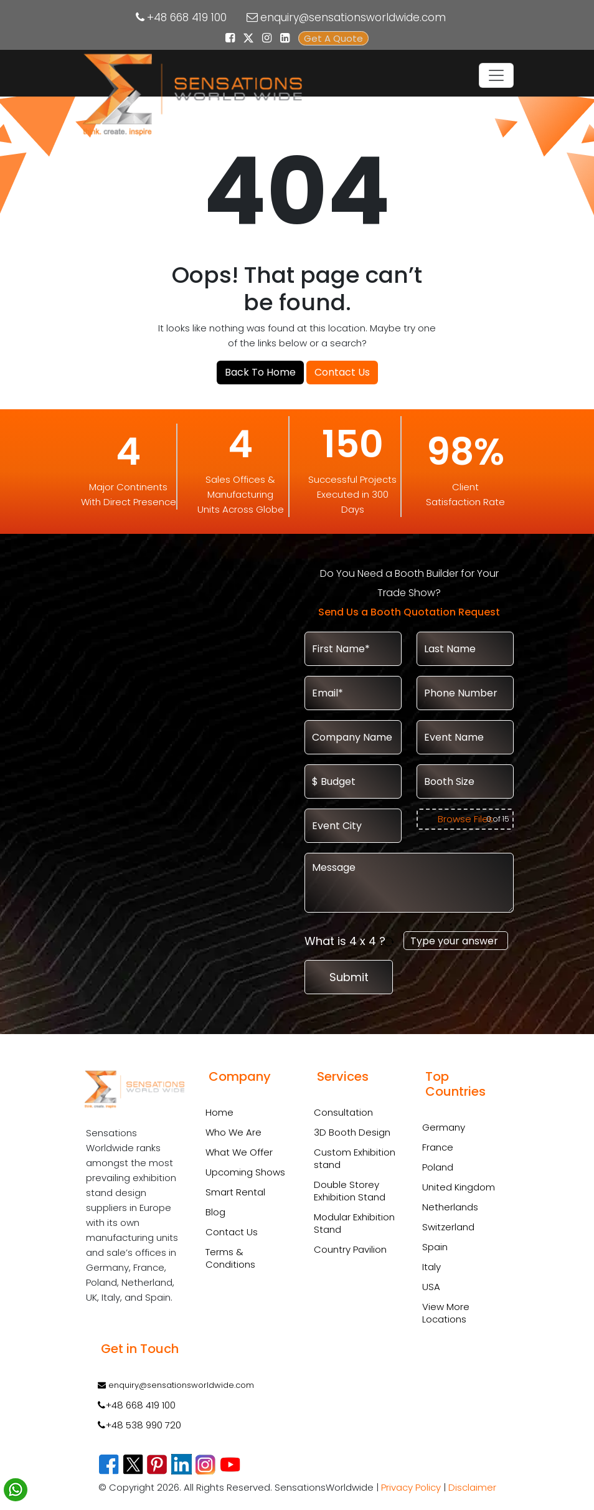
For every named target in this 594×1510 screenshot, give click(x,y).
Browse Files (465, 818)
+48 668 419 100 (187, 17)
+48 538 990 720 (139, 1425)
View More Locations (445, 1313)
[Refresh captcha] (390, 941)
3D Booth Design (352, 1132)
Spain (435, 1246)
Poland (437, 1167)
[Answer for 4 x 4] (455, 940)
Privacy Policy (411, 1487)
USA (431, 1286)
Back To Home (260, 372)
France (437, 1147)
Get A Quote (333, 38)
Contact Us (342, 372)
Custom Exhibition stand (354, 1158)
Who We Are (233, 1132)
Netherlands (450, 1206)
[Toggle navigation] (496, 75)
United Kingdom (458, 1187)
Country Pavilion (350, 1249)
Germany (443, 1127)
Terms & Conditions (230, 1258)
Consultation (343, 1112)
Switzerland (448, 1226)
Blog (215, 1211)
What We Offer (239, 1152)
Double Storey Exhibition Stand (349, 1191)
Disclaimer (472, 1487)
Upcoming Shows (245, 1172)
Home (219, 1112)
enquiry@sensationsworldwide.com (353, 17)
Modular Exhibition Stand (354, 1223)
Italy (431, 1266)
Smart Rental (235, 1192)
